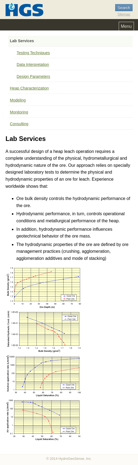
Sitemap (123, 14)
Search (124, 7)
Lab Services (22, 41)
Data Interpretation (33, 64)
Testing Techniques (33, 53)
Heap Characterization (29, 88)
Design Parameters (33, 76)
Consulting (19, 124)
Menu (126, 26)
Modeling (18, 100)
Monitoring (19, 112)
